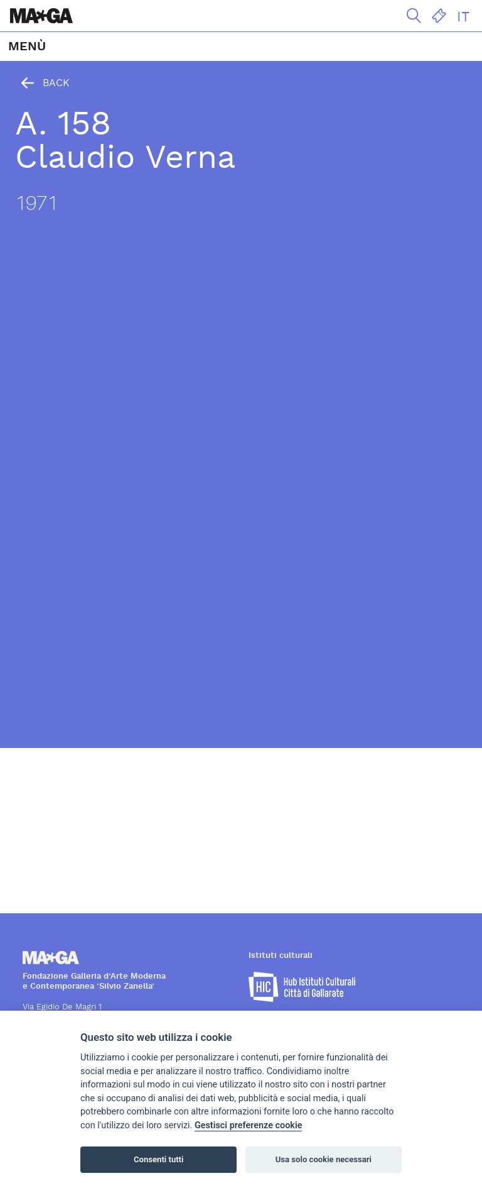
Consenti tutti (158, 1159)
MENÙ (27, 46)
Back (42, 83)
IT (463, 17)
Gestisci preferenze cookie (249, 1125)
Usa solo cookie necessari (324, 1159)
